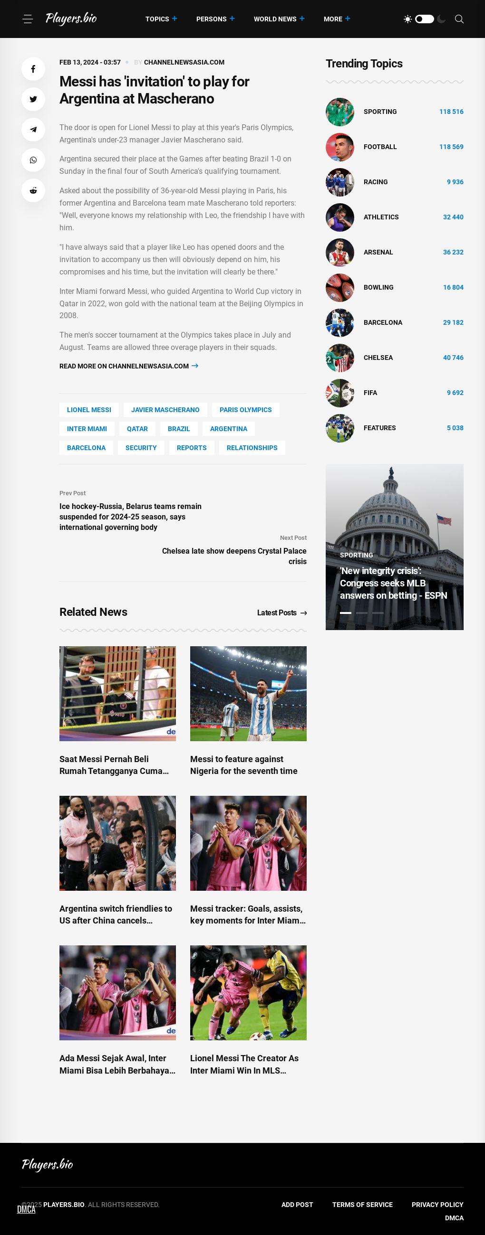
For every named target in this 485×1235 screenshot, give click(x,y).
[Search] (459, 19)
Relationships (252, 448)
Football (380, 147)
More (333, 19)
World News (275, 19)
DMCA (454, 1218)
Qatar (137, 429)
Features (380, 428)
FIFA (370, 392)
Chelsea (378, 357)
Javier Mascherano (165, 410)
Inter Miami (87, 429)
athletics (381, 217)
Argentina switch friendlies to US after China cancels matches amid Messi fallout (115, 920)
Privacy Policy (438, 1204)
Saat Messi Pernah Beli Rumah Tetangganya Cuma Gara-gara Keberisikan (111, 771)
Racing (376, 182)
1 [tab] (345, 613)
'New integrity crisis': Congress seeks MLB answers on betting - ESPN (393, 583)
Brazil (179, 429)
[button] (33, 69)
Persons (211, 19)
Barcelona (86, 448)
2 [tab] (362, 613)
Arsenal (378, 252)
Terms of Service (362, 1204)
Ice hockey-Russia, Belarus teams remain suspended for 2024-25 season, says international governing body (130, 517)
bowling (379, 287)
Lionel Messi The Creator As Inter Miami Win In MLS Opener (244, 1070)
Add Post (297, 1204)
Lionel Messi (89, 410)
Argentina (228, 429)
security (141, 448)
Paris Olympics (246, 410)
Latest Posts (282, 612)
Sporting (380, 111)
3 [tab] (378, 613)
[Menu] (27, 19)
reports (192, 448)
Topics (157, 19)
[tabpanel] (395, 547)
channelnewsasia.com (184, 62)
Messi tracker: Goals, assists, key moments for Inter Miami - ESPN (246, 920)
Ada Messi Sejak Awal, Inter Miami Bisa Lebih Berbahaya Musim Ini (114, 1070)
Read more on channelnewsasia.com (128, 366)
